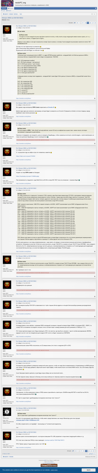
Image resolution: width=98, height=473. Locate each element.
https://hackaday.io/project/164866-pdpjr (27, 176)
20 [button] (90, 23)
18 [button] (85, 23)
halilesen (51, 461)
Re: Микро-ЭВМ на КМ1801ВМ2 (26, 26)
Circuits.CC (51, 107)
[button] (74, 23)
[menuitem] (95, 8)
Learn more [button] (54, 470)
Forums (11, 8)
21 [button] (93, 23)
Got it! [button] (88, 470)
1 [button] (79, 23)
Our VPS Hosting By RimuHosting (49, 463)
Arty (48, 461)
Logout (4, 10)
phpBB (44, 460)
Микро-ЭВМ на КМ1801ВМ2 (12, 18)
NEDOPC (4, 8)
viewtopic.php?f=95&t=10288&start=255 (27, 420)
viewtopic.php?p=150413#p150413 (54, 440)
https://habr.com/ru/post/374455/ (25, 156)
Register (9, 10)
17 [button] (82, 23)
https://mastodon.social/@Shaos (23, 98)
